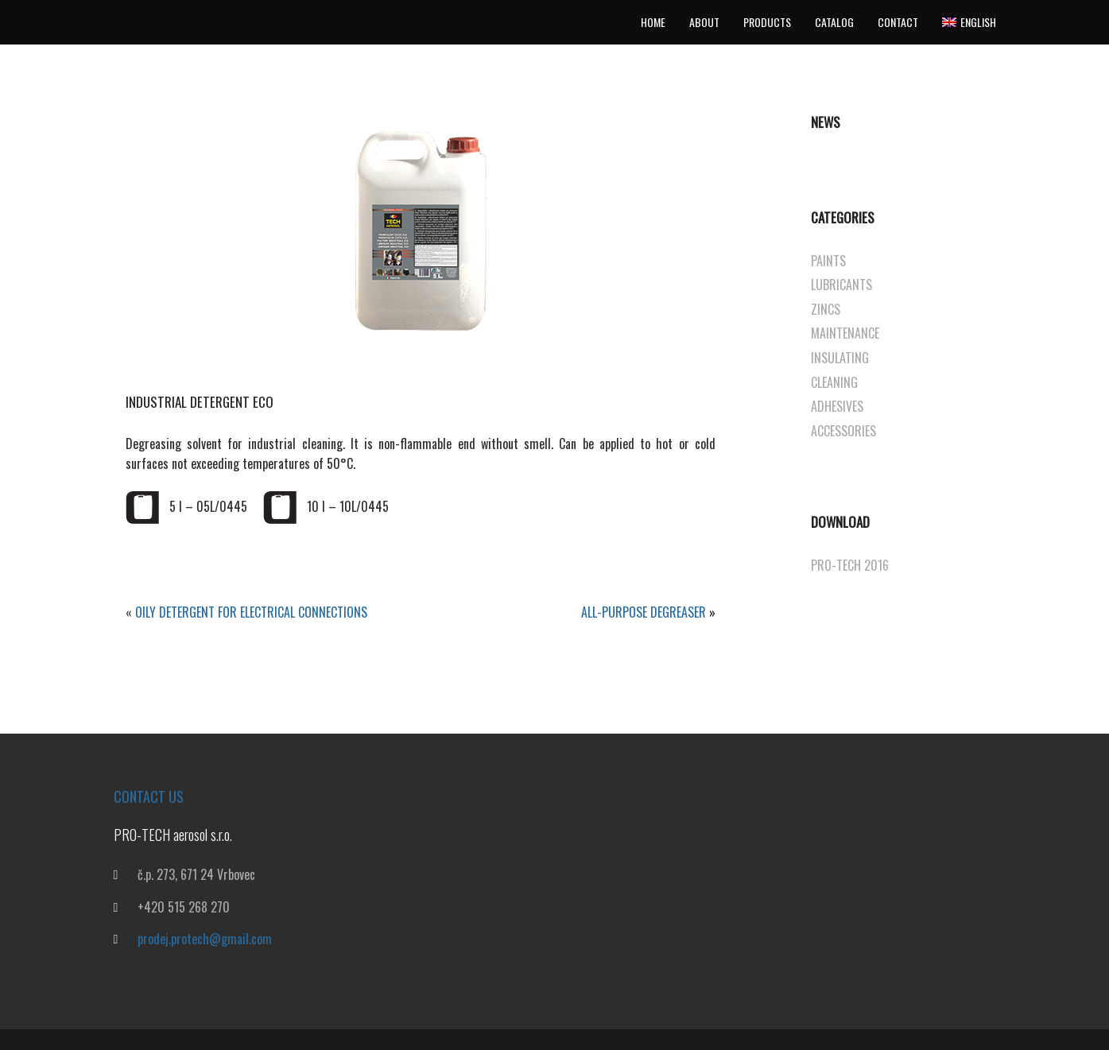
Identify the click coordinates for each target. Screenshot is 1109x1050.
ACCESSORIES (843, 430)
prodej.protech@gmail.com (205, 938)
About (704, 22)
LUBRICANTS (841, 284)
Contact (898, 22)
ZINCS (825, 309)
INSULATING (840, 357)
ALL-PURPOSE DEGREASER (643, 612)
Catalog (834, 22)
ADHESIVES (837, 406)
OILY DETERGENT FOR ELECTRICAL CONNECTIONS (251, 612)
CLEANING (834, 382)
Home (653, 22)
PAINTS (828, 260)
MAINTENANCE (845, 333)
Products (767, 22)
